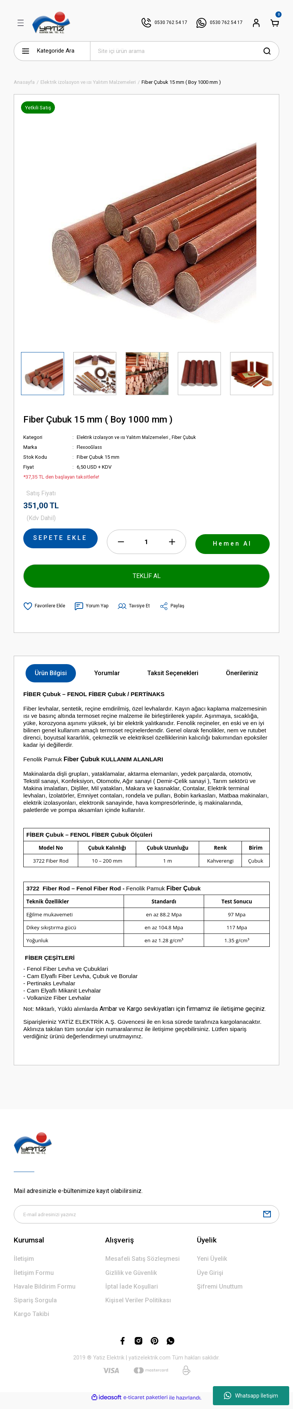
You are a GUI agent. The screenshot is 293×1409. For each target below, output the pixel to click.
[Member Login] (256, 23)
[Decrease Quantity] (121, 546)
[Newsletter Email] (146, 1220)
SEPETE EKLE (60, 540)
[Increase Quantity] (172, 546)
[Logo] (51, 22)
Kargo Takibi (31, 1320)
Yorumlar (107, 677)
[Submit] (267, 1220)
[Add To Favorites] (44, 610)
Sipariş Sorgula (35, 1306)
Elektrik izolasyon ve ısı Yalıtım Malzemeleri (124, 437)
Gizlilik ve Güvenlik (131, 1279)
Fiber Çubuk (188, 437)
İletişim (24, 1264)
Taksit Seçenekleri (172, 677)
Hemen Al (233, 546)
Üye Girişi (210, 1279)
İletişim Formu (34, 1279)
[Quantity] (146, 546)
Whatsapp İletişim (251, 1395)
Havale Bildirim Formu (45, 1292)
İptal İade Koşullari (131, 1292)
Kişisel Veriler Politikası (138, 1306)
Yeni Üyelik (212, 1264)
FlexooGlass (91, 447)
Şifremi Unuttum (220, 1292)
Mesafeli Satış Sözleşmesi (142, 1264)
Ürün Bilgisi (51, 677)
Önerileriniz (242, 677)
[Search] (184, 51)
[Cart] (274, 23)
